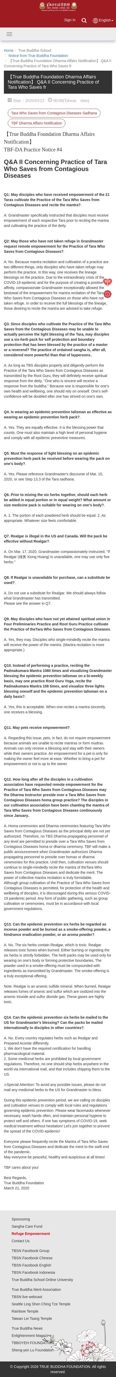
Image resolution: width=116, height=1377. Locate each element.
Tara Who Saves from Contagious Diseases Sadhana (54, 113)
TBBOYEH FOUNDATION (33, 1343)
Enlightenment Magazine (32, 1336)
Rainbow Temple (25, 1311)
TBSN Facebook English (31, 1265)
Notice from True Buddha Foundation (38, 56)
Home (8, 50)
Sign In (70, 20)
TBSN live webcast (27, 1297)
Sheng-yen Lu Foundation (32, 1350)
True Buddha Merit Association (36, 1289)
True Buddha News (27, 1328)
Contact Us (21, 1241)
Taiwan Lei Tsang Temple (32, 1318)
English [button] (102, 20)
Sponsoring (21, 1219)
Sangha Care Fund (27, 1226)
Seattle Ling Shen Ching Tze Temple (41, 1304)
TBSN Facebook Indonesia (33, 1272)
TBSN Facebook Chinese (32, 1258)
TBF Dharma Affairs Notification (36, 123)
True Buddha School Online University (42, 1280)
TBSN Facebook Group (31, 1251)
